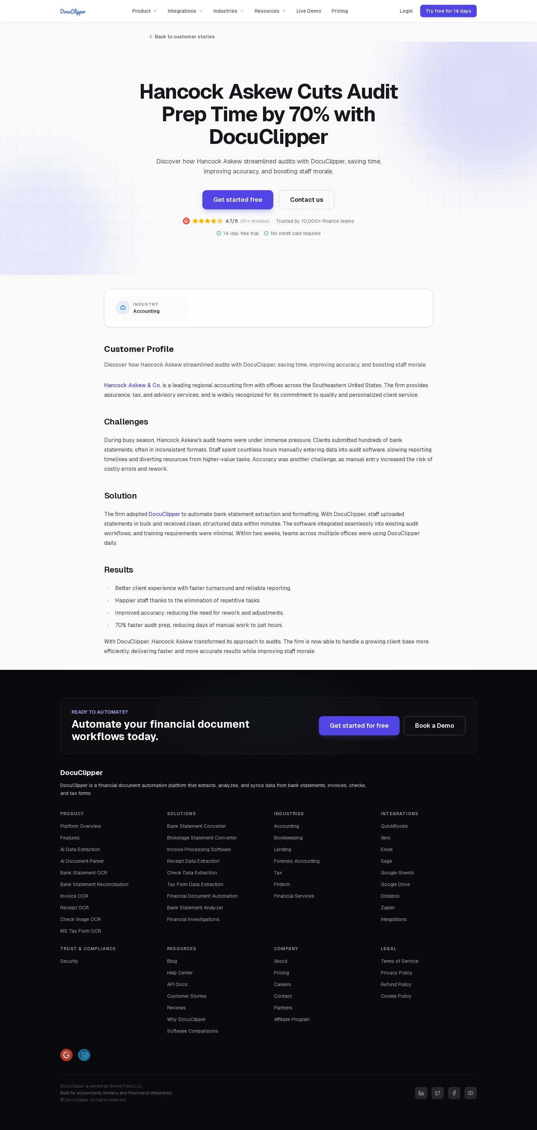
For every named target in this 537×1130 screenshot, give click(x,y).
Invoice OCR (74, 896)
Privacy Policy (397, 973)
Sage (386, 861)
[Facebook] (454, 1093)
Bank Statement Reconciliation (94, 884)
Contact (283, 996)
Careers (282, 984)
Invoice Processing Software (199, 849)
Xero (385, 838)
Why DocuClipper (186, 1019)
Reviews (176, 1008)
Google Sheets (397, 873)
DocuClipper (164, 514)
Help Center (180, 973)
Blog (172, 961)
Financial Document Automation (202, 896)
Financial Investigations (193, 919)
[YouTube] (470, 1093)
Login (406, 11)
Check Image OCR (80, 919)
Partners (283, 1008)
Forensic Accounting (297, 861)
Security (69, 961)
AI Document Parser (82, 861)
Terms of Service (400, 961)
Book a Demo (434, 725)
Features (70, 838)
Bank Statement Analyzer (195, 908)
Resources (270, 11)
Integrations (185, 11)
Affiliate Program (292, 1019)
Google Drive (395, 884)
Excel (386, 849)
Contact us (306, 200)
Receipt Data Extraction (193, 861)
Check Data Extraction (192, 873)
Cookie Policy (396, 996)
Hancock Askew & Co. (132, 385)
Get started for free (359, 725)
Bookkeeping (288, 838)
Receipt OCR (74, 908)
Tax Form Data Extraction (195, 884)
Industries (228, 11)
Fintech (282, 884)
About (280, 961)
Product (145, 11)
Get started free (237, 200)
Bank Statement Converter (196, 826)
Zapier (388, 908)
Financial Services (294, 896)
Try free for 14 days (448, 11)
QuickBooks (394, 826)
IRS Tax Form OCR (80, 931)
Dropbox (390, 896)
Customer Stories (187, 996)
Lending (282, 849)
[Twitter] (438, 1093)
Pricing (340, 11)
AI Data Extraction (80, 849)
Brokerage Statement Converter (202, 838)
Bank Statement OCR (83, 873)
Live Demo (309, 11)
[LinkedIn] (421, 1093)
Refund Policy (396, 984)
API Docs (177, 984)
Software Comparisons (192, 1031)
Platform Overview (80, 826)
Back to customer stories (181, 37)
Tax (278, 873)
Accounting (286, 826)
